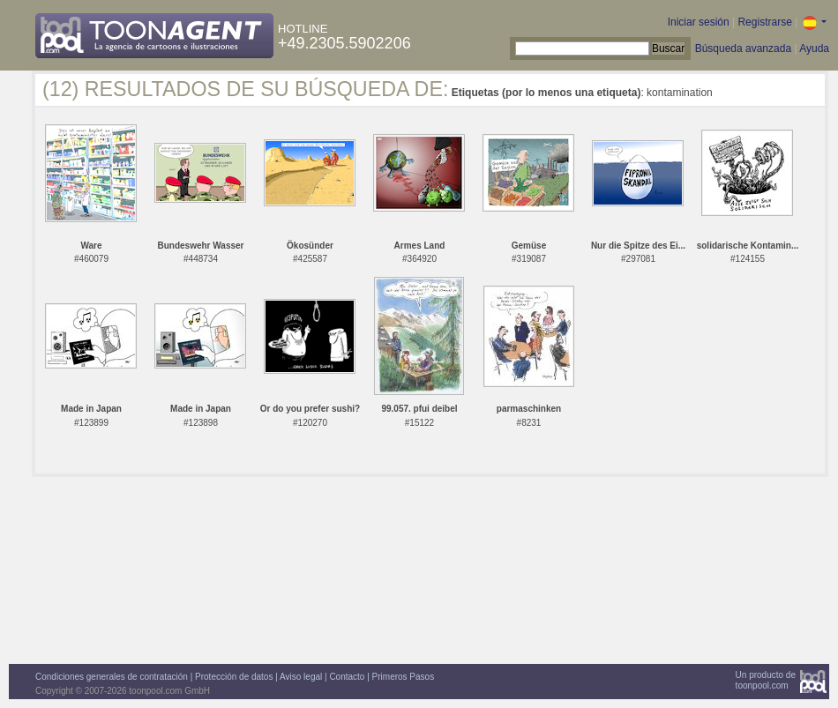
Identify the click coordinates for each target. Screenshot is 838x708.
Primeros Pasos (403, 677)
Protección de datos (234, 677)
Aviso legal (301, 677)
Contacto (346, 677)
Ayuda (814, 48)
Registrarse (764, 22)
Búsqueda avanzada (743, 48)
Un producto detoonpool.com (766, 680)
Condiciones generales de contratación (111, 677)
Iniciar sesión (699, 22)
